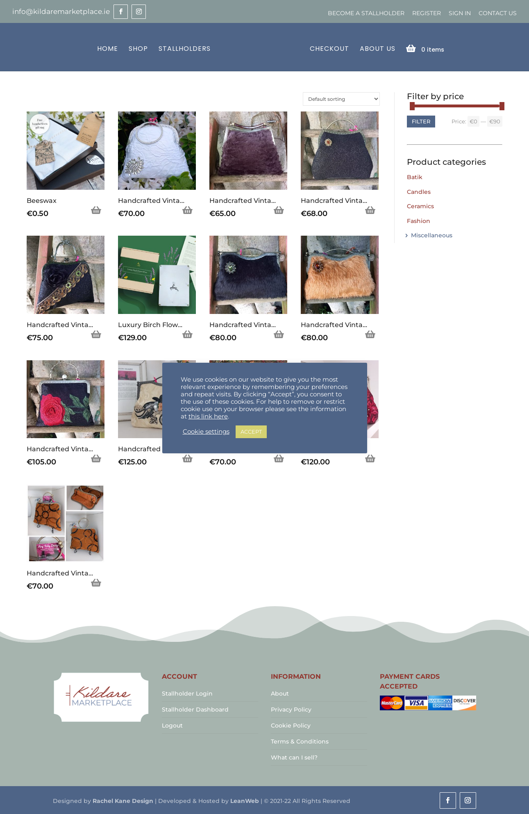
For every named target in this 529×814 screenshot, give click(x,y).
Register (426, 13)
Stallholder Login (187, 692)
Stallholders (186, 48)
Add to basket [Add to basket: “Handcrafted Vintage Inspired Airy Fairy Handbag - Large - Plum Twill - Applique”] (370, 458)
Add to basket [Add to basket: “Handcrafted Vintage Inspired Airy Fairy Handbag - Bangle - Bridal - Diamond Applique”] (187, 210)
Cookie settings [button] (206, 431)
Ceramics (420, 205)
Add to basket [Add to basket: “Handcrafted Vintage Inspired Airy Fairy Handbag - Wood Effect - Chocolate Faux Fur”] (279, 210)
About (280, 692)
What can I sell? (294, 756)
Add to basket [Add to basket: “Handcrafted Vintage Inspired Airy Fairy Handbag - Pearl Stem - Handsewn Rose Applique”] (96, 458)
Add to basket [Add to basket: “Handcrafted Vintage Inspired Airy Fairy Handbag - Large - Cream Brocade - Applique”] (187, 458)
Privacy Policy (291, 708)
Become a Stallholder (366, 13)
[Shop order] (341, 98)
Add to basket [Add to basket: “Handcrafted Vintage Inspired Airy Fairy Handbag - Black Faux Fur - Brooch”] (279, 334)
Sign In (460, 13)
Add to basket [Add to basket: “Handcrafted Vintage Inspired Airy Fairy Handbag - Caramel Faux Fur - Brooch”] (370, 334)
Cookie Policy (291, 724)
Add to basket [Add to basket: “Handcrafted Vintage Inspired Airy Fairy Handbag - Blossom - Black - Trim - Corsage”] (96, 334)
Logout (172, 724)
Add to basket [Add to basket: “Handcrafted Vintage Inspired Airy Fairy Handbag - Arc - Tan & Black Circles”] (96, 582)
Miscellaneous (431, 234)
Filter (421, 120)
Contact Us (498, 13)
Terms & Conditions (300, 740)
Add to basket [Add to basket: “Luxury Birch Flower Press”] (187, 334)
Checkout (327, 48)
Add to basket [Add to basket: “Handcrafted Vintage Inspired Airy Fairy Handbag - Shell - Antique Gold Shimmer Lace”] (370, 210)
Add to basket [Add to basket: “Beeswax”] (96, 210)
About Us (376, 48)
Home (108, 48)
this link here (208, 416)
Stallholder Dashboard (195, 708)
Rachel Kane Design (123, 800)
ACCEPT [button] (251, 431)
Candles (419, 191)
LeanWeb (244, 800)
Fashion (418, 220)
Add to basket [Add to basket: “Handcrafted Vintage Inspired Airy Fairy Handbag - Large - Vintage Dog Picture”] (279, 458)
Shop (139, 48)
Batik (414, 176)
